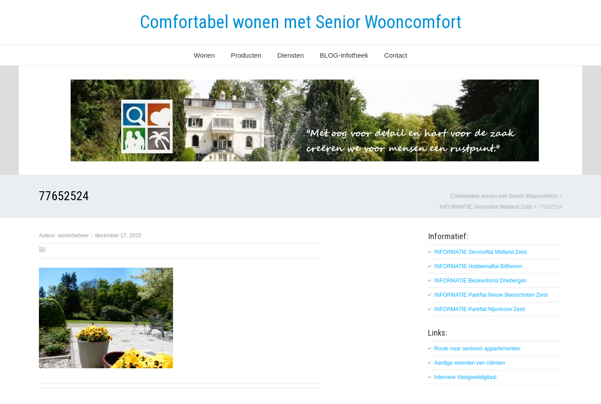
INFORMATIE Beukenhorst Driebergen (480, 281)
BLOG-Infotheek (344, 55)
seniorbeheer (73, 235)
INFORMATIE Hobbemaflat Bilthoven (478, 266)
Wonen (204, 55)
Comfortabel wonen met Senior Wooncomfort (300, 22)
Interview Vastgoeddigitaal (465, 377)
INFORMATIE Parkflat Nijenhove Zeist (479, 309)
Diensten (290, 55)
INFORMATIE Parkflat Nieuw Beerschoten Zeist (491, 295)
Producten (246, 55)
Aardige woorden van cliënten (469, 363)
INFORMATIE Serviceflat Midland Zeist (480, 252)
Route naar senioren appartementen (477, 348)
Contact (395, 55)
